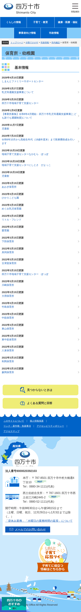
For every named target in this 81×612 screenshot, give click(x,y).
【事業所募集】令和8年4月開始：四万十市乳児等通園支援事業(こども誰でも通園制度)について (39, 116)
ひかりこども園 (10, 197)
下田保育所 (8, 241)
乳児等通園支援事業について (18, 92)
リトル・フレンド (11, 219)
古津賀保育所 (9, 263)
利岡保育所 (8, 361)
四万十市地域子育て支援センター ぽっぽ (25, 274)
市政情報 (54, 33)
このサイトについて (14, 421)
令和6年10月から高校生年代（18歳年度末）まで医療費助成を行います (38, 141)
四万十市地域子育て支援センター (20, 103)
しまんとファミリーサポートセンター (22, 81)
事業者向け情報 (27, 33)
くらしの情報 (13, 22)
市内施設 (55, 42)
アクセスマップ (11, 431)
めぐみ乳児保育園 (11, 208)
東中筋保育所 (9, 339)
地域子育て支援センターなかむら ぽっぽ (25, 154)
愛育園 (5, 230)
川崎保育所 (8, 285)
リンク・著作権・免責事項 (17, 426)
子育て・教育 (40, 22)
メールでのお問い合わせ (30, 529)
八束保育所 (8, 350)
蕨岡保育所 (8, 372)
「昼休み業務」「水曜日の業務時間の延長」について (39, 520)
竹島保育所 (8, 306)
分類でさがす (32, 42)
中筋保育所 (8, 317)
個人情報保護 (36, 421)
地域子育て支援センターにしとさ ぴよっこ (26, 165)
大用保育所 (8, 295)
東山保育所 (8, 328)
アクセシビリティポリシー (50, 426)
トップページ (17, 42)
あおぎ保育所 (9, 186)
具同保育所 (8, 252)
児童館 (5, 128)
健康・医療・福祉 (67, 22)
